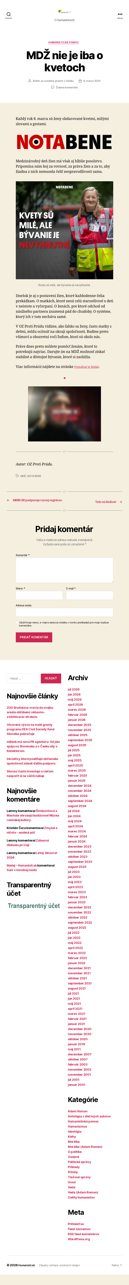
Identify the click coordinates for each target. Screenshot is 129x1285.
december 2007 (80, 1064)
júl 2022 (73, 943)
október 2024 (78, 806)
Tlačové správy (79, 1187)
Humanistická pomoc (64, 48)
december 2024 (79, 796)
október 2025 (78, 745)
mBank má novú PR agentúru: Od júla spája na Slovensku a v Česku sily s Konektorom (33, 756)
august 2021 (77, 998)
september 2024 (80, 811)
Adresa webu (23, 615)
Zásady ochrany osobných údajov (64, 1275)
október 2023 (78, 867)
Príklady (74, 1177)
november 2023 (79, 862)
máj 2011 (74, 1059)
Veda (71, 1197)
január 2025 (76, 791)
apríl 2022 (75, 958)
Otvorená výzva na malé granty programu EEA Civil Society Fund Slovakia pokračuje (30, 739)
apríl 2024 (75, 836)
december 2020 (80, 1039)
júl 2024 (74, 821)
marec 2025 (77, 781)
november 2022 (79, 922)
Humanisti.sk (27, 1275)
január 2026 (76, 730)
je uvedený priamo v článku (57, 87)
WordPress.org (79, 1249)
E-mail (71, 599)
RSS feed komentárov (83, 1244)
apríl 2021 (75, 1019)
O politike (74, 1162)
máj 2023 (75, 892)
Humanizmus (77, 1137)
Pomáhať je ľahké (88, 372)
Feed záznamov (79, 1239)
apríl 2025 (75, 775)
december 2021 (79, 978)
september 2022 (80, 933)
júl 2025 (74, 760)
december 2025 (79, 735)
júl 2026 (74, 699)
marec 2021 (76, 1024)
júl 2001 (73, 1090)
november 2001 (79, 1085)
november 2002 (79, 1080)
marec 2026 (77, 720)
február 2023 (77, 907)
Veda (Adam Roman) (83, 1202)
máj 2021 (74, 1014)
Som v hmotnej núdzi (22, 880)
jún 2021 (74, 1009)
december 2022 (79, 917)
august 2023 (77, 877)
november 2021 (79, 983)
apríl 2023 (75, 897)
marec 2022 (76, 963)
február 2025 (77, 786)
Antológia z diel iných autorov (89, 1126)
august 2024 (77, 816)
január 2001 (76, 1095)
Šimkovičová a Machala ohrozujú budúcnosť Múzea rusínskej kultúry (33, 826)
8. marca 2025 (92, 87)
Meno (20, 599)
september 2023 (80, 872)
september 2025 (80, 750)
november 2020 (79, 1044)
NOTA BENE (35, 482)
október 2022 (77, 928)
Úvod (72, 1192)
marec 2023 (77, 902)
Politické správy (79, 1172)
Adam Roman (77, 1121)
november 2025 (79, 740)
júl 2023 (74, 882)
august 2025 (77, 755)
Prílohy (73, 1182)
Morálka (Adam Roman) (85, 1157)
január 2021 (76, 1034)
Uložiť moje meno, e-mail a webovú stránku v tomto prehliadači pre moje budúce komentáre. (64, 634)
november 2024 (79, 801)
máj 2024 (75, 831)
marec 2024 (77, 841)
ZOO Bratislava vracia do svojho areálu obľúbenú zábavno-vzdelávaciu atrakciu (30, 722)
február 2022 (77, 968)
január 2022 (76, 973)
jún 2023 (74, 887)
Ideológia (74, 1142)
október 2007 (78, 1069)
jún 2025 (74, 765)
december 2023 (79, 857)
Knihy (72, 1147)
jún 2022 (74, 948)
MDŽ (23, 482)
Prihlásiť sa (76, 1234)
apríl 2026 (75, 715)
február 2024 (77, 846)
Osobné (73, 1167)
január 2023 (76, 912)
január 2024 (76, 852)
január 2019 (76, 1054)
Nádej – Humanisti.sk (22, 876)
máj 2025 (75, 770)
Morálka (74, 1152)
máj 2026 (75, 710)
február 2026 (77, 725)
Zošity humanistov (81, 1207)
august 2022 (77, 938)
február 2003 (78, 1075)
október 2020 (78, 1049)
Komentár (23, 565)
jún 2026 (74, 705)
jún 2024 (74, 826)
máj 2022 (74, 953)
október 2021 (77, 988)
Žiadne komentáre (67, 93)
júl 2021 (73, 1004)
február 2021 (77, 1029)
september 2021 (80, 993)
